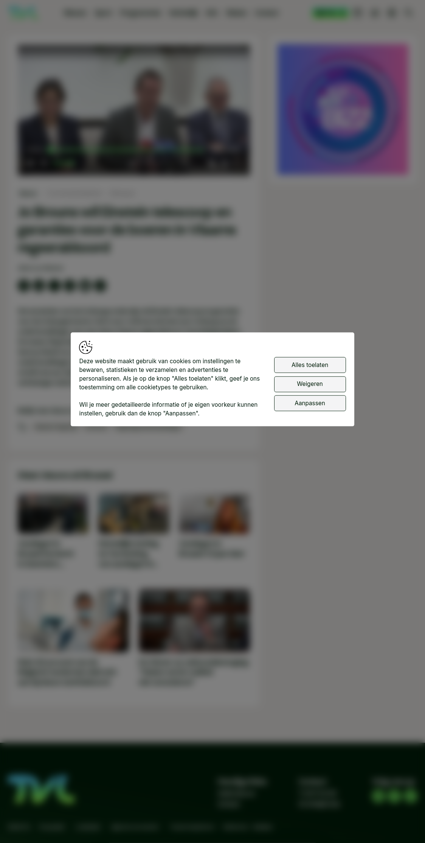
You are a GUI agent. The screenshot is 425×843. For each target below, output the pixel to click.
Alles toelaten (310, 364)
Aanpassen (310, 402)
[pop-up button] (224, 162)
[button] (135, 112)
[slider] (127, 150)
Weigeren (310, 383)
